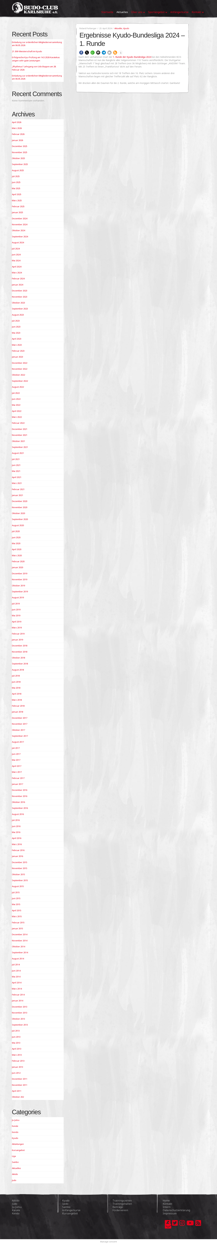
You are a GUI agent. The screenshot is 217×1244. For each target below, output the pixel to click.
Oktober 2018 (18, 657)
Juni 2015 (16, 898)
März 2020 (17, 555)
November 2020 (19, 507)
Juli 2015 (16, 892)
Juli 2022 (16, 393)
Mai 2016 (16, 832)
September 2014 (20, 952)
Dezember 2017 (19, 717)
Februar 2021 (18, 489)
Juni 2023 (16, 326)
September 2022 (20, 380)
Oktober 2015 (18, 874)
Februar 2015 (18, 922)
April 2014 (16, 982)
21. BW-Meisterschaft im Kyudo (27, 51)
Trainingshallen (122, 1204)
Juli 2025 (16, 176)
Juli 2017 (16, 748)
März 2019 (17, 627)
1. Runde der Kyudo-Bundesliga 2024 (132, 56)
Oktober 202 (18, 1096)
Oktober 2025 (18, 158)
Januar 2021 (17, 495)
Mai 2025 (16, 188)
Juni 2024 (16, 254)
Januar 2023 (17, 356)
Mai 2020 (16, 543)
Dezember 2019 (19, 573)
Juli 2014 (16, 964)
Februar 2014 (18, 994)
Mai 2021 (16, 471)
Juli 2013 (16, 1030)
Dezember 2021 (19, 429)
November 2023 (19, 296)
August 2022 (18, 386)
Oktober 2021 (18, 441)
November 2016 (19, 796)
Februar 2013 (18, 1060)
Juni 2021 (16, 465)
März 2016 (17, 844)
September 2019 (20, 591)
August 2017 (18, 741)
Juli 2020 (16, 531)
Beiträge (117, 1207)
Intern (166, 1207)
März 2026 (17, 128)
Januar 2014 (17, 1000)
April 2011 (16, 1090)
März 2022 (17, 417)
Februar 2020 (18, 561)
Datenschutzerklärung (176, 1210)
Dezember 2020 (19, 501)
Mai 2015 (16, 904)
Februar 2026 (18, 134)
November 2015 (19, 868)
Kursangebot (18, 1150)
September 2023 (20, 308)
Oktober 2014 (18, 946)
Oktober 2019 (18, 585)
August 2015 (18, 886)
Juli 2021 (16, 459)
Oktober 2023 (18, 302)
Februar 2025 (18, 206)
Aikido (15, 1174)
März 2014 (17, 988)
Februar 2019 (18, 633)
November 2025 (19, 152)
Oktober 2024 (18, 230)
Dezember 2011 (19, 1078)
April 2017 (16, 766)
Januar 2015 (17, 928)
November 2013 (19, 1012)
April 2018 (16, 693)
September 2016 (20, 808)
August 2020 (18, 525)
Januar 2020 (17, 567)
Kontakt (167, 1204)
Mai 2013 (16, 1042)
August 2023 (18, 314)
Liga (14, 1156)
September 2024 (20, 236)
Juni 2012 (16, 1072)
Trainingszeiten (122, 1200)
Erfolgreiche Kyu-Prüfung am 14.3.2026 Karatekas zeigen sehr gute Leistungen (36, 59)
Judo (14, 1180)
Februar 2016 (18, 850)
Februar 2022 (18, 422)
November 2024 (19, 224)
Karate (15, 1126)
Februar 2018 (18, 705)
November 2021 (19, 435)
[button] (81, 53)
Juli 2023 (16, 320)
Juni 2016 (16, 826)
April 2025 (16, 194)
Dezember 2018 (19, 645)
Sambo (15, 1162)
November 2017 (19, 723)
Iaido (65, 1204)
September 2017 (20, 735)
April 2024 (16, 266)
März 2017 (17, 772)
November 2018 (19, 651)
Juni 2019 (16, 609)
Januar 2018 (17, 711)
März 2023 (17, 344)
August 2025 (18, 170)
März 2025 (17, 200)
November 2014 (19, 940)
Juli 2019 (16, 603)
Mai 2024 (16, 260)
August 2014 (18, 958)
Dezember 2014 (19, 934)
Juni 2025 (16, 182)
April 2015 (16, 910)
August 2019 (18, 597)
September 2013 (20, 1024)
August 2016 (18, 814)
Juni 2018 (16, 681)
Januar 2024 (17, 284)
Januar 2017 (17, 784)
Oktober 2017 (18, 729)
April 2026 (16, 122)
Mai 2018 (16, 687)
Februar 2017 (18, 778)
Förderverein (120, 1210)
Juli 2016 (16, 820)
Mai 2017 (16, 759)
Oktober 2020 (18, 513)
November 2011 (19, 1084)
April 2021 (16, 477)
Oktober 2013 (18, 1018)
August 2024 (18, 242)
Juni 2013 (16, 1036)
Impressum (170, 1213)
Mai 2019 (16, 615)
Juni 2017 (16, 753)
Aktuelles (118, 28)
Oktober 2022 (18, 374)
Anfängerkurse (71, 1210)
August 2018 (18, 669)
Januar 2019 (17, 639)
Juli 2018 (16, 675)
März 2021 (17, 483)
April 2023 (16, 338)
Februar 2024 (18, 278)
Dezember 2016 (19, 790)
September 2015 (20, 880)
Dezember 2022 (19, 362)
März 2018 (17, 699)
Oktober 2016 (18, 802)
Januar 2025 (17, 212)
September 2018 (20, 663)
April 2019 (16, 621)
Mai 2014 (16, 976)
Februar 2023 (18, 350)
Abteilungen (18, 1144)
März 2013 (17, 1054)
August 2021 (18, 453)
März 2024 (17, 272)
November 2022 (19, 368)
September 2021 (20, 447)
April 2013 (16, 1048)
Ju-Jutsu (15, 1120)
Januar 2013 (17, 1066)
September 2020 (20, 519)
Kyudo (126, 28)
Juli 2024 (16, 248)
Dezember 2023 (19, 290)
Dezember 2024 (19, 218)
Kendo (15, 1132)
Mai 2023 (16, 332)
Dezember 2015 (19, 862)
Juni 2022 (16, 398)
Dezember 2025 (19, 146)
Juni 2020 (16, 537)
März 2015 (17, 916)
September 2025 (20, 164)
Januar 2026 (17, 140)
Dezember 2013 (19, 1006)
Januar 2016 (17, 856)
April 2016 (16, 838)
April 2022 (16, 411)
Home (166, 1200)
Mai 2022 (16, 404)
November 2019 (19, 579)
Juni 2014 (16, 970)
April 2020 (16, 549)
